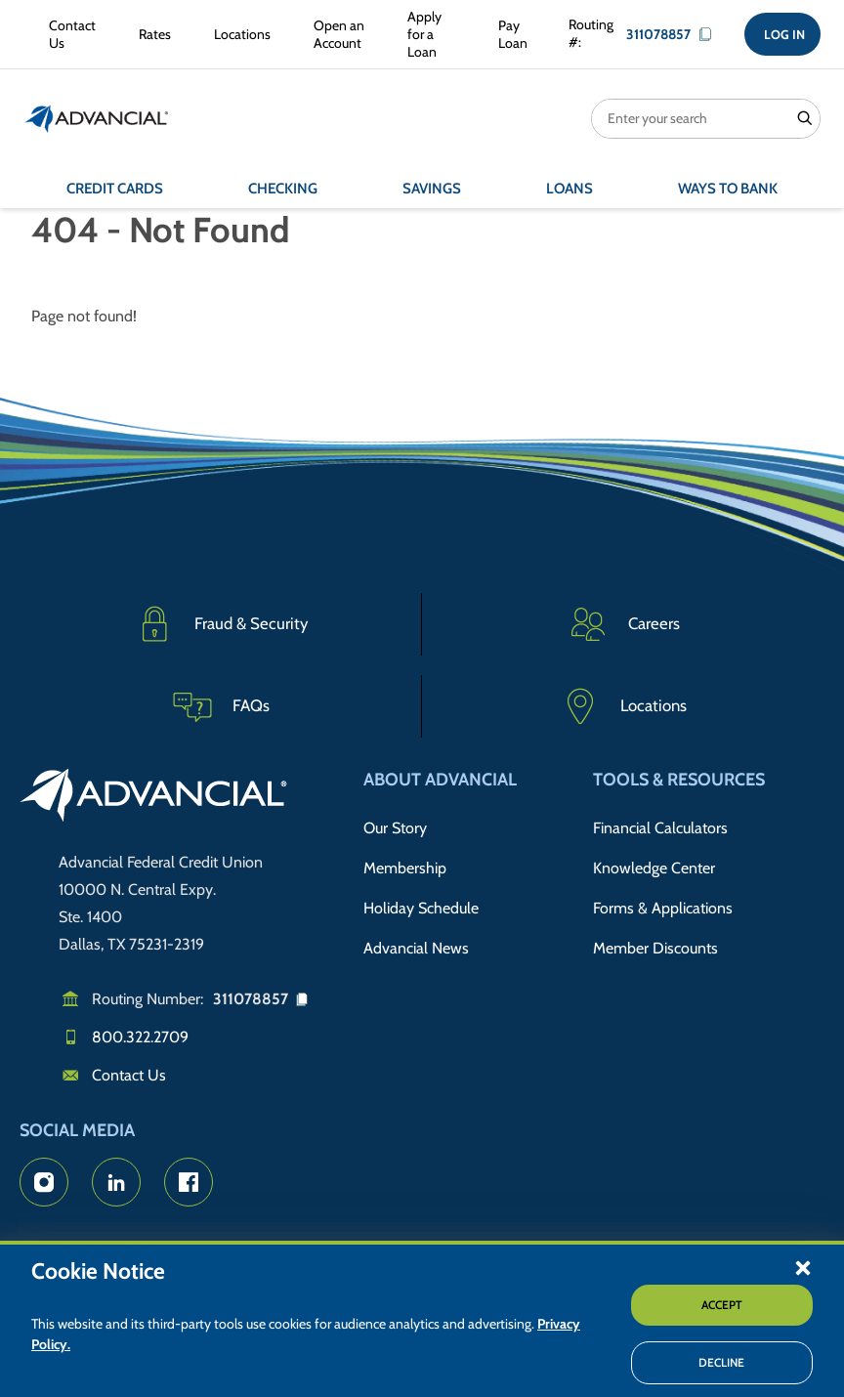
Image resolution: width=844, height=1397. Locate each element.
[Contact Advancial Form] (68, 34)
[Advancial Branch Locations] (238, 34)
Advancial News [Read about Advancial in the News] (416, 948)
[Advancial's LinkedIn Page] (116, 1182)
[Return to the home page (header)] (96, 119)
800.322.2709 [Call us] (140, 1037)
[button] (803, 1267)
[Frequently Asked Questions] (221, 706)
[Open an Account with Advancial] (335, 34)
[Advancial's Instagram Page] (44, 1182)
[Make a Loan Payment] (509, 34)
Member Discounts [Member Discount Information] (655, 948)
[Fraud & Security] (221, 624)
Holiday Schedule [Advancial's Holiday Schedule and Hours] (421, 908)
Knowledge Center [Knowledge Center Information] (654, 868)
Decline (721, 1362)
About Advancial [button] (440, 779)
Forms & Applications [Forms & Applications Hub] (663, 908)
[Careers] (623, 624)
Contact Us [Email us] (129, 1075)
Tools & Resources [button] (679, 779)
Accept (721, 1304)
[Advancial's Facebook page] (188, 1182)
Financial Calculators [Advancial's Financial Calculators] (660, 828)
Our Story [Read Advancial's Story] (395, 828)
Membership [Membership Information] (404, 868)
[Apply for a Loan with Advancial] (427, 34)
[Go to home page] (154, 798)
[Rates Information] (151, 34)
